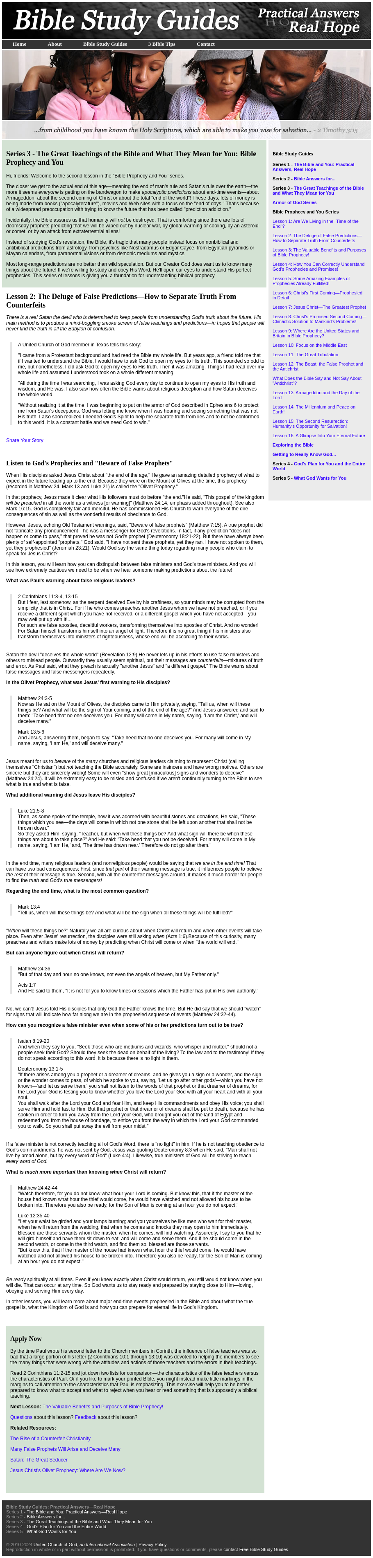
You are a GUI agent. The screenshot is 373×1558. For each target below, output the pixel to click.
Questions (21, 1417)
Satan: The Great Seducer (39, 1460)
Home (19, 44)
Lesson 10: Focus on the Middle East (310, 345)
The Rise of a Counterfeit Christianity (50, 1438)
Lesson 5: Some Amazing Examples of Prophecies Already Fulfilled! (311, 281)
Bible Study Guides (105, 44)
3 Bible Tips (161, 44)
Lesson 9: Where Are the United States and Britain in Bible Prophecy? (316, 333)
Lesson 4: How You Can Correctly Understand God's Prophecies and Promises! (318, 267)
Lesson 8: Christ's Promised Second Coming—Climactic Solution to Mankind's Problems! (319, 319)
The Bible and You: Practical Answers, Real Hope (314, 167)
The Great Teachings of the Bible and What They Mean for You (318, 190)
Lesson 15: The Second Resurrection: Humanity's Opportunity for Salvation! (310, 424)
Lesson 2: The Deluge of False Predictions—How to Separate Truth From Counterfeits (317, 238)
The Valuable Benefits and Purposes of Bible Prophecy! (103, 1407)
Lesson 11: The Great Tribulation (305, 354)
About (55, 44)
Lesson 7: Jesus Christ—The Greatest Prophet (319, 307)
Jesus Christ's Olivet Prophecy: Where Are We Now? (67, 1470)
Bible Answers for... (315, 178)
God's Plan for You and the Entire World (66, 1526)
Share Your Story (24, 440)
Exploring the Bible (293, 444)
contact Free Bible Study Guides (255, 1549)
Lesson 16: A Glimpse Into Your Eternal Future (319, 435)
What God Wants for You (320, 478)
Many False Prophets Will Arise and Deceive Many (65, 1449)
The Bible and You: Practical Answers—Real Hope (77, 1511)
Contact (206, 44)
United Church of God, (84, 1544)
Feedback (85, 1417)
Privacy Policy (152, 1544)
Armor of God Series (295, 202)
